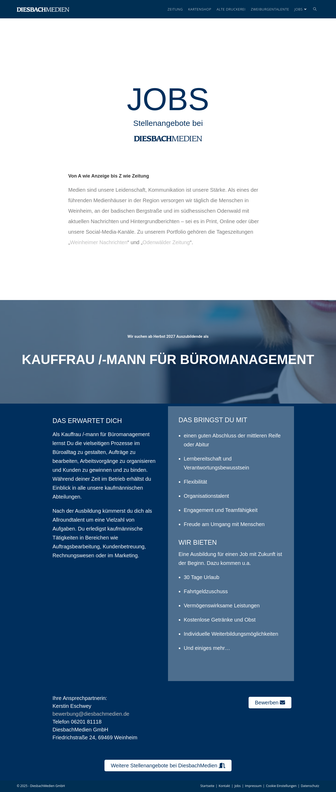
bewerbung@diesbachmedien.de (90, 714)
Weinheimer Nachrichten (99, 242)
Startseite (207, 786)
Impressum (253, 786)
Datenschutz (310, 786)
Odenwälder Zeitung (166, 242)
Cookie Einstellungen (281, 786)
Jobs (237, 786)
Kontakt (224, 786)
